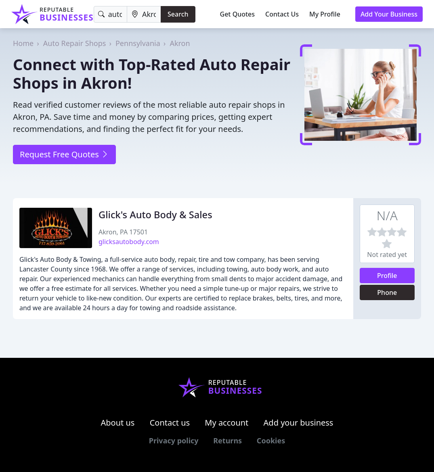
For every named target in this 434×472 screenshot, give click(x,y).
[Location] (144, 14)
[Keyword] (110, 14)
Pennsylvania (137, 43)
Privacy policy (174, 440)
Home (23, 43)
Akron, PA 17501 (123, 232)
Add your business (298, 422)
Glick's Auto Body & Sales (155, 214)
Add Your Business (389, 14)
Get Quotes (237, 14)
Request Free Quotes (64, 154)
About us (118, 422)
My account (226, 422)
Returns (227, 440)
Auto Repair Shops (74, 43)
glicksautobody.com (129, 241)
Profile (387, 275)
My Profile (324, 14)
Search (178, 14)
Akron (180, 43)
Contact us (170, 422)
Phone (387, 292)
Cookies (271, 440)
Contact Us (282, 14)
